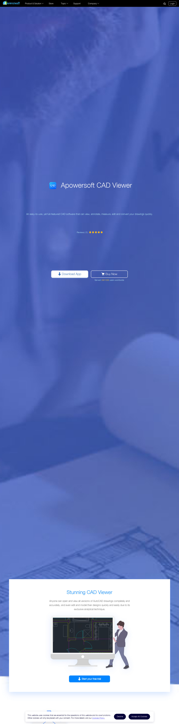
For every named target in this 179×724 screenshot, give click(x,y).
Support (76, 3)
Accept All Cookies (139, 716)
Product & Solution (33, 3)
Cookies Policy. (98, 718)
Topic (63, 3)
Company (92, 3)
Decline (120, 716)
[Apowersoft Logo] (11, 3)
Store (51, 3)
